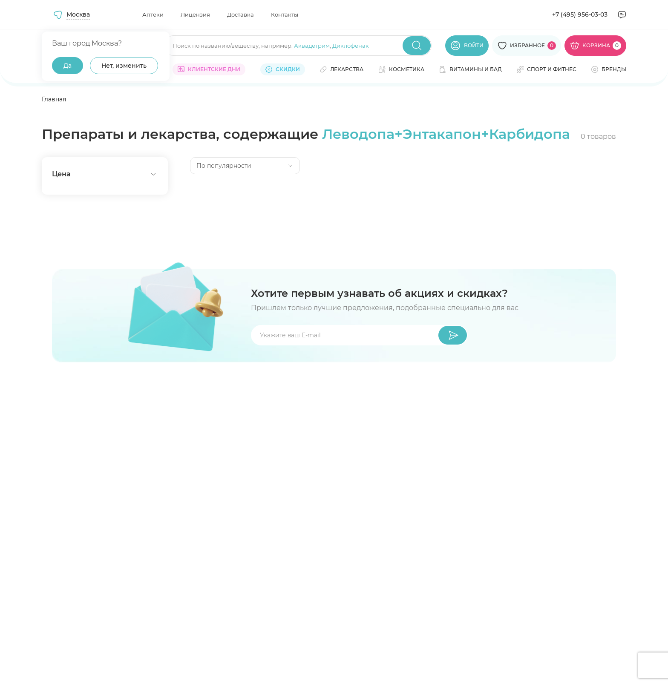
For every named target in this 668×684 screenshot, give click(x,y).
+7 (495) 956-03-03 (580, 14)
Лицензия (195, 14)
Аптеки (153, 14)
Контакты (284, 14)
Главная (54, 99)
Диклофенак (350, 45)
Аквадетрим (312, 45)
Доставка (240, 14)
